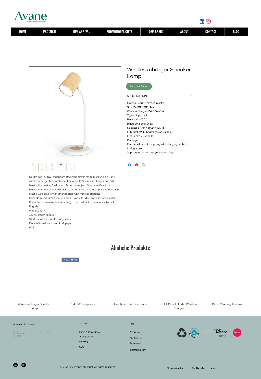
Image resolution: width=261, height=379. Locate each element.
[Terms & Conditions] (89, 332)
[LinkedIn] (202, 21)
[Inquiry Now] (139, 86)
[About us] (145, 332)
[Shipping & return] (175, 368)
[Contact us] (145, 338)
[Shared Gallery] (145, 349)
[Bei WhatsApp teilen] (143, 165)
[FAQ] (88, 347)
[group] (130, 285)
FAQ (213, 368)
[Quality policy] (94, 336)
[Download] (145, 343)
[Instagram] (208, 21)
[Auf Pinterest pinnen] (136, 165)
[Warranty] (88, 341)
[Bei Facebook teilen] (129, 165)
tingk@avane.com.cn (23, 337)
